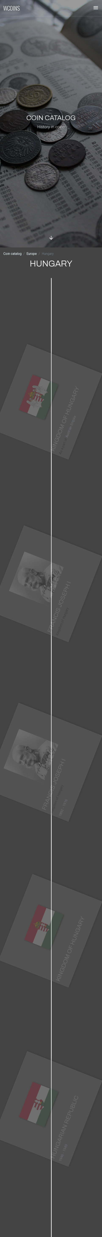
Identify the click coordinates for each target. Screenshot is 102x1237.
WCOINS (11, 8)
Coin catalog (12, 254)
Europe (31, 254)
